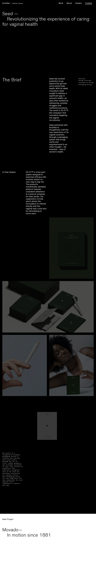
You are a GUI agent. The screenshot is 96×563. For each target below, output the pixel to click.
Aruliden (9, 3)
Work (61, 3)
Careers (78, 3)
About (69, 3)
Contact (88, 3)
